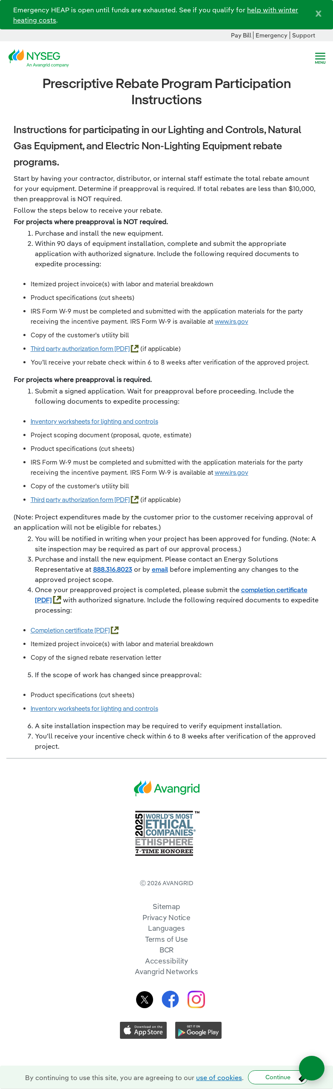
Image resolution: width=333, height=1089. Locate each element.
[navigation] (320, 58)
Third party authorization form (72, 349)
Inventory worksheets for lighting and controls (94, 421)
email (160, 569)
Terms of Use (166, 939)
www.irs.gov (231, 321)
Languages (166, 928)
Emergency (271, 35)
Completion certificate (62, 630)
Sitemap (166, 906)
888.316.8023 (112, 569)
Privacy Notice (166, 917)
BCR (166, 949)
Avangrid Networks (166, 971)
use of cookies (219, 1077)
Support (303, 35)
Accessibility (166, 960)
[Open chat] (311, 1068)
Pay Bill (241, 35)
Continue (277, 1077)
